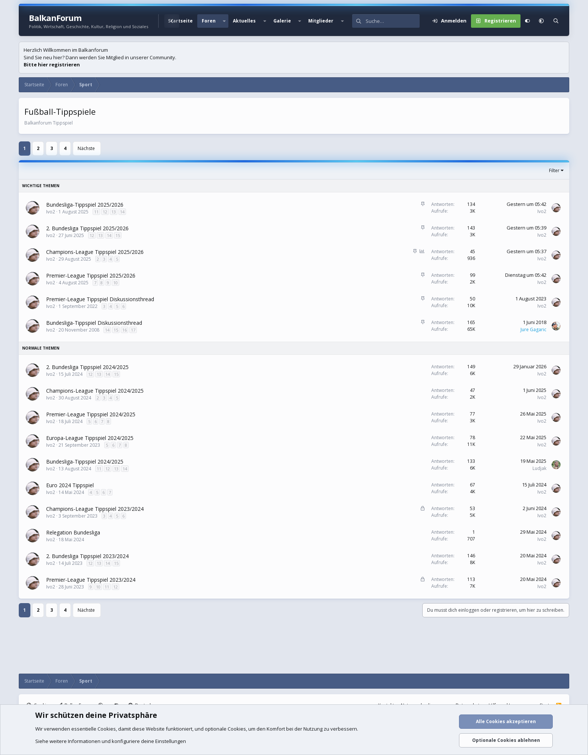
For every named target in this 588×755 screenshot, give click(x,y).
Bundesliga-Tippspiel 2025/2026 (84, 204)
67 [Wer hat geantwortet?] (472, 485)
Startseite (180, 21)
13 (113, 212)
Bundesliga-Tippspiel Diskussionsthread (94, 322)
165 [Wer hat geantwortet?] (471, 322)
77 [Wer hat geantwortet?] (472, 414)
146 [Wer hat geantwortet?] (471, 555)
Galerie (282, 21)
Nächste (86, 148)
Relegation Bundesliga (73, 532)
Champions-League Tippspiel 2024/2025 (95, 390)
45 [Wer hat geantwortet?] (472, 251)
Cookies (107, 728)
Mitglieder (320, 21)
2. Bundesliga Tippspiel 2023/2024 (87, 556)
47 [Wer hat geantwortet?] (472, 390)
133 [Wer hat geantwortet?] (471, 461)
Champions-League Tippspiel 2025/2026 (95, 251)
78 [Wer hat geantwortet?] (472, 437)
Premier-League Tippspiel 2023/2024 (90, 579)
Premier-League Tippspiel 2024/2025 (90, 414)
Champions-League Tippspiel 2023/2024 (95, 508)
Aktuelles (244, 21)
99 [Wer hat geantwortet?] (472, 275)
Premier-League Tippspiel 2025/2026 (90, 275)
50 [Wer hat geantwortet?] (472, 299)
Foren (209, 21)
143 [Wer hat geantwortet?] (471, 228)
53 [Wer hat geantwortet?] (472, 508)
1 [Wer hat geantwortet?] (473, 532)
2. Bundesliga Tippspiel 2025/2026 (87, 228)
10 (115, 282)
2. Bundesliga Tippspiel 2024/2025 (87, 367)
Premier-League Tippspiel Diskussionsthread (100, 299)
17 (133, 330)
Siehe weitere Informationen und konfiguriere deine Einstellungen (110, 741)
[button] (224, 21)
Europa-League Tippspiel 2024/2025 (90, 437)
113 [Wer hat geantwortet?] (471, 579)
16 (124, 330)
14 (122, 212)
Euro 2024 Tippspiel (70, 485)
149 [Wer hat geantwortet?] (471, 366)
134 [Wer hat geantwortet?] (471, 204)
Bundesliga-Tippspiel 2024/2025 (84, 461)
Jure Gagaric (533, 329)
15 (118, 235)
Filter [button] (554, 170)
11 (96, 212)
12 (105, 212)
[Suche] (393, 21)
